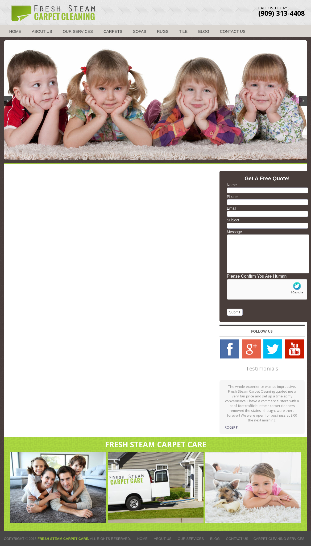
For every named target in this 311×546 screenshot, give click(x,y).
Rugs (162, 31)
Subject (233, 220)
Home (15, 31)
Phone (232, 196)
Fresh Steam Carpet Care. (63, 539)
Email (231, 208)
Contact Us (233, 31)
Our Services (78, 31)
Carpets (112, 31)
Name (232, 185)
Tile (183, 31)
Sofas (139, 31)
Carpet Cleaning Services (279, 539)
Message (234, 232)
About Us (42, 31)
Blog (203, 31)
